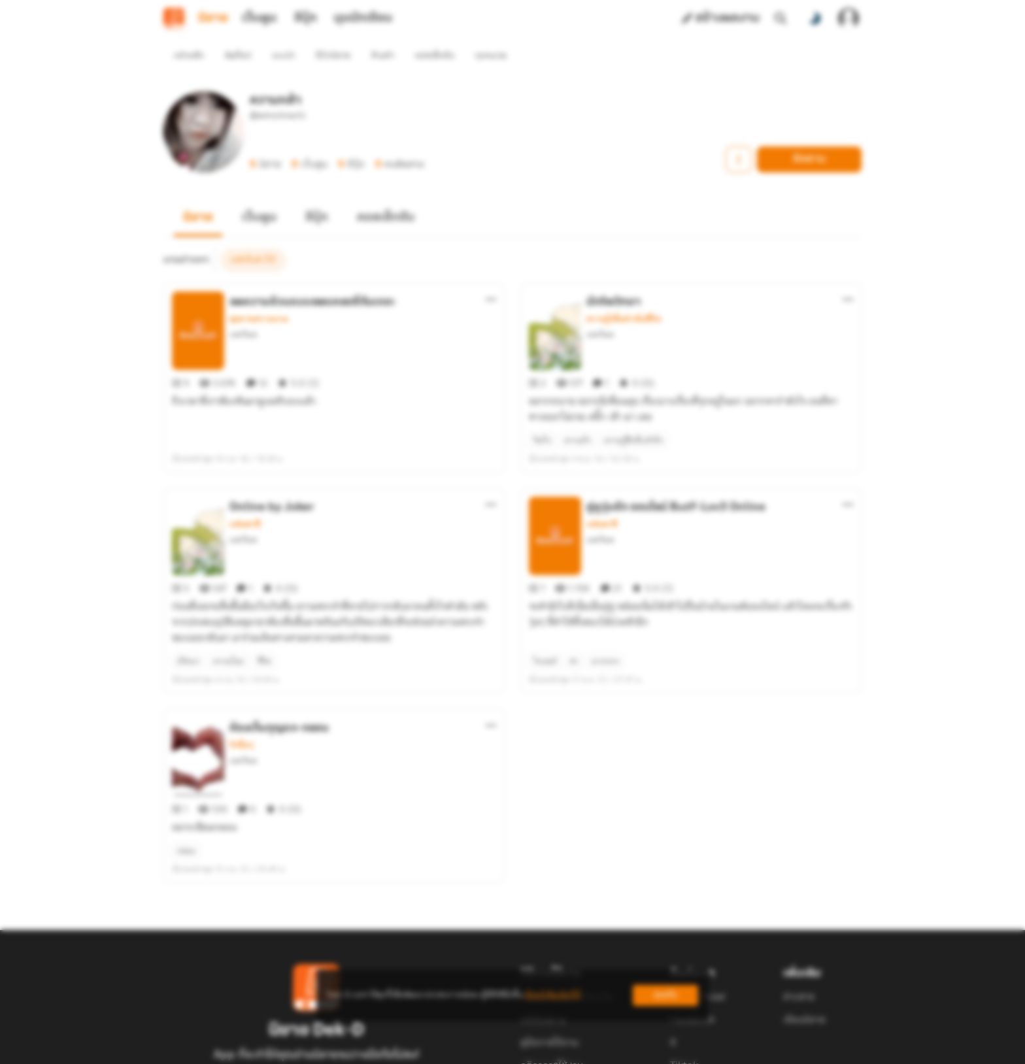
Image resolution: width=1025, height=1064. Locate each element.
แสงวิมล (243, 310)
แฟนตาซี (244, 477)
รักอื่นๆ (241, 674)
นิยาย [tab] (213, 18)
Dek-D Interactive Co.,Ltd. (467, 1048)
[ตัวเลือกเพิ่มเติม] (491, 276)
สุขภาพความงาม (258, 295)
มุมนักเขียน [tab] (363, 18)
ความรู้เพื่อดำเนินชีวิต (623, 295)
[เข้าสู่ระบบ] (848, 18)
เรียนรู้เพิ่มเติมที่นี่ (552, 995)
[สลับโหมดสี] (814, 18)
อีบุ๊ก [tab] (305, 18)
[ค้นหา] (780, 18)
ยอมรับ (665, 995)
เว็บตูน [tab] (259, 18)
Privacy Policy (606, 1048)
